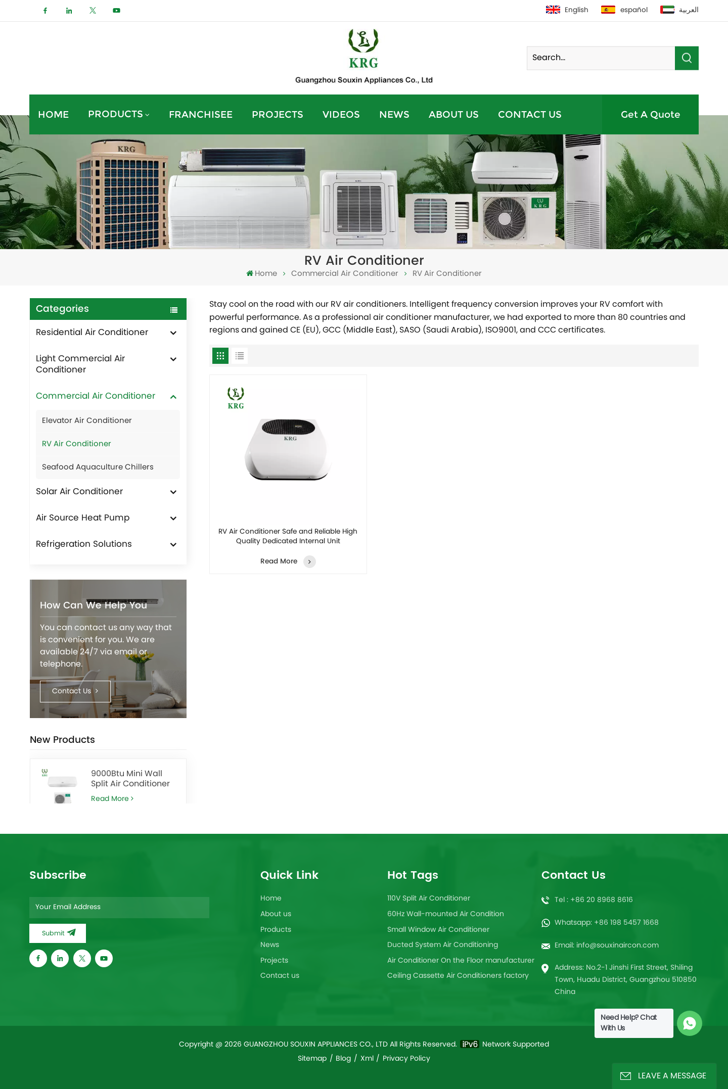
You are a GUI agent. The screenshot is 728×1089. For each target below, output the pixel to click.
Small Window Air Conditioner (438, 930)
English (567, 10)
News (394, 114)
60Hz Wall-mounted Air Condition (445, 914)
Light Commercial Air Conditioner (80, 364)
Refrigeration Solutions (84, 545)
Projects (277, 114)
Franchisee (201, 114)
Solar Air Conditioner (79, 492)
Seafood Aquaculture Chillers (98, 467)
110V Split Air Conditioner (428, 899)
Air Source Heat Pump (82, 518)
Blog (343, 1059)
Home (53, 114)
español (624, 10)
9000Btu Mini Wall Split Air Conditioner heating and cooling (131, 779)
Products (115, 114)
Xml (367, 1059)
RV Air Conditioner (76, 444)
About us (454, 114)
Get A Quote (650, 114)
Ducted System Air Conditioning (442, 945)
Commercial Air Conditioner (344, 274)
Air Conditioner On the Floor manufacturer (460, 961)
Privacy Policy (406, 1059)
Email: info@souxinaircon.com (607, 946)
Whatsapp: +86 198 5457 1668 (607, 923)
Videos (341, 114)
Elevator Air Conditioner (87, 421)
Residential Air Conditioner (92, 333)
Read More (112, 799)
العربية (679, 10)
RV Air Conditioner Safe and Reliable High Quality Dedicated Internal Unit (287, 537)
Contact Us (75, 691)
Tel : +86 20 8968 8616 (594, 900)
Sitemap (312, 1059)
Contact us (530, 114)
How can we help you (93, 605)
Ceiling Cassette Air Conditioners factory (458, 976)
